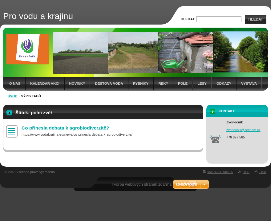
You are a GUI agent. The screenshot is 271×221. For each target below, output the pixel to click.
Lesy (202, 83)
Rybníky (141, 83)
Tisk (262, 172)
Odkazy (223, 83)
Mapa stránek (220, 172)
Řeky (163, 83)
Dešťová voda (109, 83)
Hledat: (188, 19)
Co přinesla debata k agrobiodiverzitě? (65, 127)
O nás (14, 83)
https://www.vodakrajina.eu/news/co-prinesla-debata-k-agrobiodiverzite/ (77, 134)
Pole (183, 83)
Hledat (255, 19)
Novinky (77, 83)
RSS (246, 172)
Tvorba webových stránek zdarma (141, 184)
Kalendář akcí (44, 83)
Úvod (12, 96)
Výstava (249, 83)
